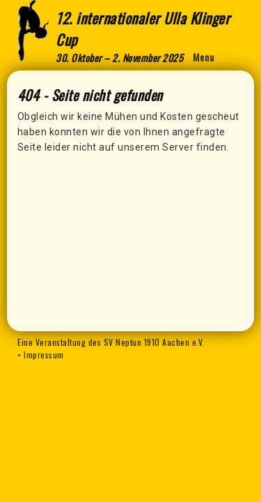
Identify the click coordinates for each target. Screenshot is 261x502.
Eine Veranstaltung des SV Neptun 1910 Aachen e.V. (111, 342)
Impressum (44, 354)
